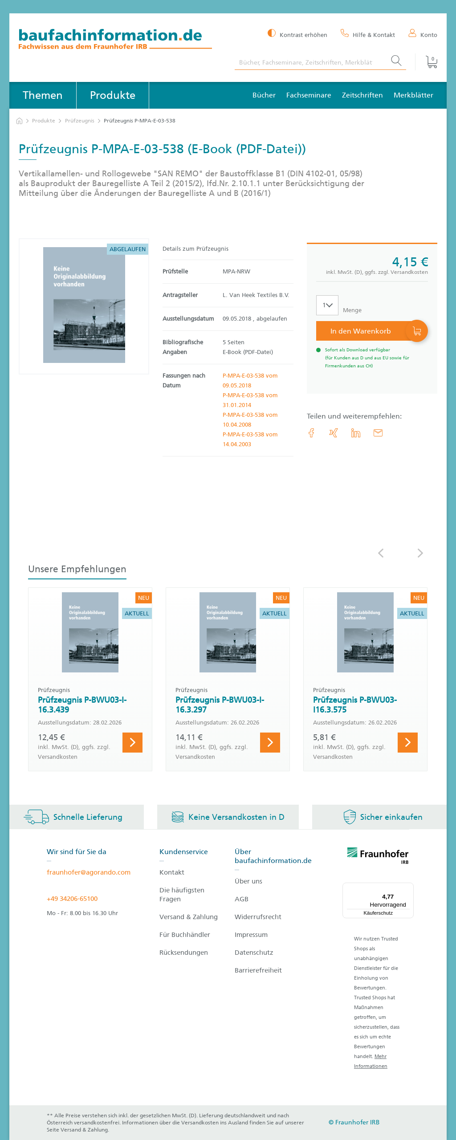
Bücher (264, 95)
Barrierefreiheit (258, 970)
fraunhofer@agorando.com (88, 872)
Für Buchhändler (184, 935)
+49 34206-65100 (72, 899)
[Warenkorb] (426, 62)
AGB (241, 899)
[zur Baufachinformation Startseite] (120, 40)
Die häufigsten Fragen (181, 894)
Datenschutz (254, 953)
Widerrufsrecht (258, 917)
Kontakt (171, 872)
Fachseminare (308, 95)
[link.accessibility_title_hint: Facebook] (311, 432)
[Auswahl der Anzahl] (327, 305)
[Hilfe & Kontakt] (368, 34)
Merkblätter (413, 95)
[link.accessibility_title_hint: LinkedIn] (355, 432)
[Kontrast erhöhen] (297, 34)
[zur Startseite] (19, 121)
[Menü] (408, 888)
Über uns (248, 881)
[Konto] (422, 34)
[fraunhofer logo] (378, 857)
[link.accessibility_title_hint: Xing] (333, 432)
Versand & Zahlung (188, 917)
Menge (352, 310)
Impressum (251, 935)
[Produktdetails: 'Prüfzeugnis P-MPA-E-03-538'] (84, 306)
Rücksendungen (183, 953)
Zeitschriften (362, 95)
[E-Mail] (378, 432)
